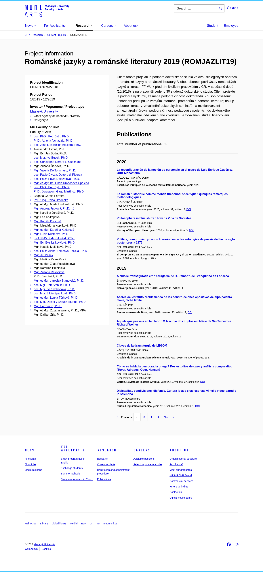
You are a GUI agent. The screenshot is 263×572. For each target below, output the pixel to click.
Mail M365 (31, 523)
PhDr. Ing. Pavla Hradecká (51, 200)
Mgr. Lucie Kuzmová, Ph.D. (51, 233)
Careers (141, 450)
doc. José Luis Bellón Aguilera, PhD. (57, 144)
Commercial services (181, 481)
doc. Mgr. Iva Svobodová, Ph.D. (54, 289)
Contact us (175, 492)
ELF (83, 523)
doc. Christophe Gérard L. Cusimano (57, 161)
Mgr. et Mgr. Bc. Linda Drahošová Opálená (61, 183)
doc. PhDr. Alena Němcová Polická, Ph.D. (61, 251)
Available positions (144, 458)
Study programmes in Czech (77, 479)
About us (178, 450)
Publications (104, 479)
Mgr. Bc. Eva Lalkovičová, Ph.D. (54, 242)
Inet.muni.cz (110, 523)
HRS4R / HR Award (180, 475)
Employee (231, 25)
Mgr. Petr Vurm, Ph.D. (48, 306)
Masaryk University (44, 111)
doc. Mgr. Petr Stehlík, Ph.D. (52, 285)
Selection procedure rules (147, 464)
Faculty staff (176, 464)
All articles (30, 464)
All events (30, 458)
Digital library (59, 523)
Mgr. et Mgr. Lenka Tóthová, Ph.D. (56, 297)
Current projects (106, 464)
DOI (188, 209)
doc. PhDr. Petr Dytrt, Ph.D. (52, 136)
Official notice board (180, 497)
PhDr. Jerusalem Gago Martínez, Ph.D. (59, 191)
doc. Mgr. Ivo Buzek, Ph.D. (51, 157)
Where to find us (178, 486)
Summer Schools (70, 473)
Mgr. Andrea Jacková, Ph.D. (54, 208)
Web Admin (31, 548)
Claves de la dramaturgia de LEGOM (142, 345)
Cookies (46, 548)
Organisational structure (183, 458)
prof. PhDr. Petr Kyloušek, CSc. (54, 238)
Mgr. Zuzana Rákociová (49, 272)
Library (44, 523)
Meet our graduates (180, 469)
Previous (124, 417)
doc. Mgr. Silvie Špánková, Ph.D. (55, 293)
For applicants (73, 449)
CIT (91, 523)
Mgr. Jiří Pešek (43, 255)
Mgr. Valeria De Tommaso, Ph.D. (55, 170)
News (29, 450)
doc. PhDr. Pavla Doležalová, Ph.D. (57, 178)
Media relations (33, 469)
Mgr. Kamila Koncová (47, 221)
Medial (73, 523)
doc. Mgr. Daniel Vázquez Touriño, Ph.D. (60, 301)
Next (169, 417)
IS (98, 523)
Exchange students (72, 468)
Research (106, 450)
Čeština (232, 8)
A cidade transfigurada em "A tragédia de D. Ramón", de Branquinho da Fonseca (173, 276)
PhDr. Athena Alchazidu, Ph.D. (53, 140)
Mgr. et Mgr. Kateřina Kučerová (54, 229)
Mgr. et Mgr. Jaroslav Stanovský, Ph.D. (59, 280)
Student (212, 25)
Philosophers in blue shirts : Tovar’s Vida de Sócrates (154, 218)
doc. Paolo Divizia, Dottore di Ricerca (58, 174)
